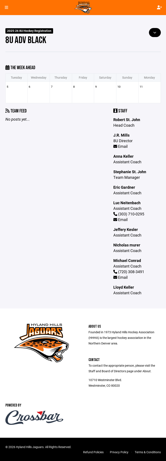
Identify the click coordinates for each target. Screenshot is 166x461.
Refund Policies (93, 452)
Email (120, 146)
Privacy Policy (119, 452)
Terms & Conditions (148, 452)
